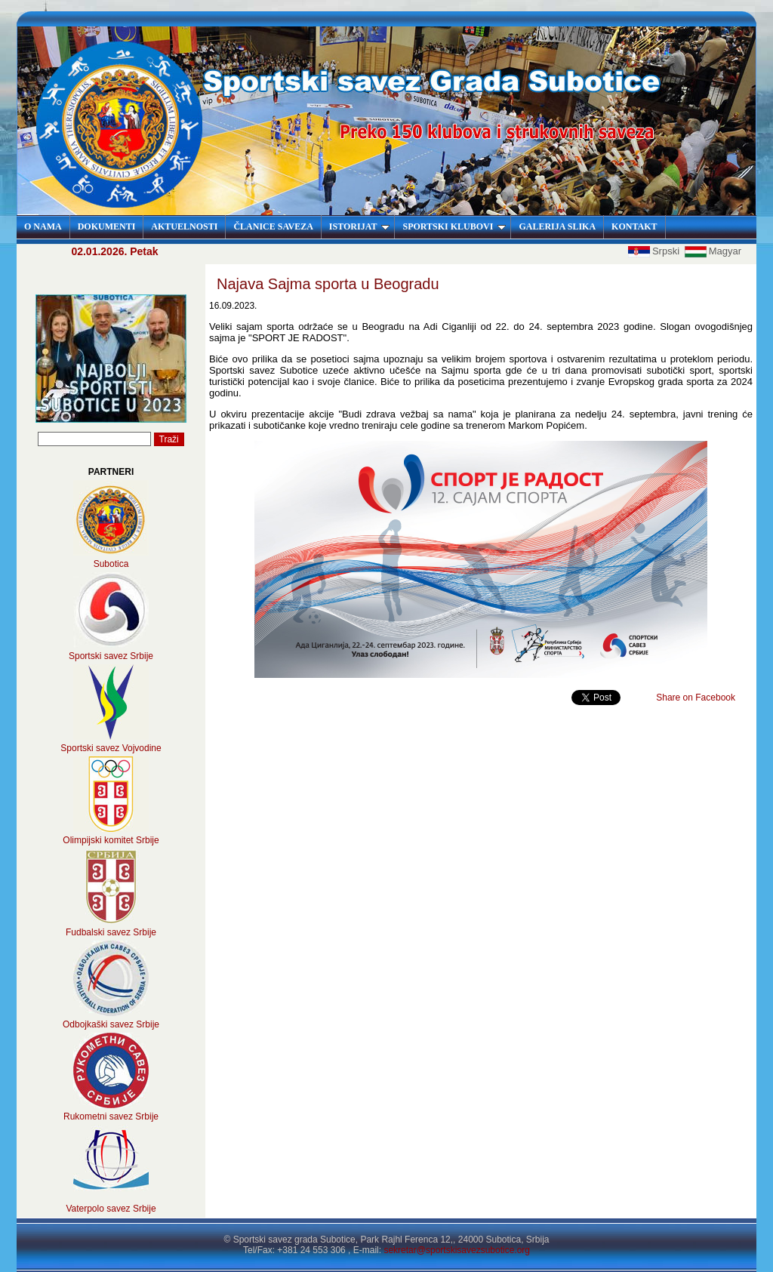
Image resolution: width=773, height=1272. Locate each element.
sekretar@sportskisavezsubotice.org (456, 1250)
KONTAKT (634, 226)
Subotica (111, 564)
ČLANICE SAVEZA (273, 226)
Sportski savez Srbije (111, 656)
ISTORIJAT (359, 226)
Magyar (713, 251)
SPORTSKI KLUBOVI (454, 226)
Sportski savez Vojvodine (110, 748)
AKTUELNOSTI (184, 226)
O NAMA (43, 226)
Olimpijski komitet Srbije (111, 840)
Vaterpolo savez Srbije (111, 1208)
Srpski (655, 251)
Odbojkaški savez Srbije (111, 1024)
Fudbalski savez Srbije (111, 932)
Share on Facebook (695, 697)
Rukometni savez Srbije (111, 1116)
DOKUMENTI (107, 226)
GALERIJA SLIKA (557, 226)
